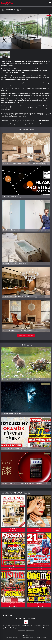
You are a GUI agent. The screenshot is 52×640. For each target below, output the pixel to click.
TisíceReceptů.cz (14, 628)
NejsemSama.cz (30, 630)
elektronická (13, 531)
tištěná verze (13, 528)
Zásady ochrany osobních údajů (40, 637)
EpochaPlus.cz (46, 625)
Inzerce (14, 637)
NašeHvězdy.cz (6, 625)
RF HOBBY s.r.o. (26, 635)
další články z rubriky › (26, 335)
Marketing (18, 637)
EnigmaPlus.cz (5, 628)
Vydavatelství (23, 637)
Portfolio (10, 637)
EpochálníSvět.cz (37, 625)
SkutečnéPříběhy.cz (16, 625)
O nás (7, 637)
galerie (48, 15)
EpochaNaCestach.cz (27, 625)
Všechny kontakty (29, 637)
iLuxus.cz (29, 628)
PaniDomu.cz (21, 630)
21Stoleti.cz (22, 628)
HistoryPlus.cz (46, 628)
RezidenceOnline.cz (37, 628)
